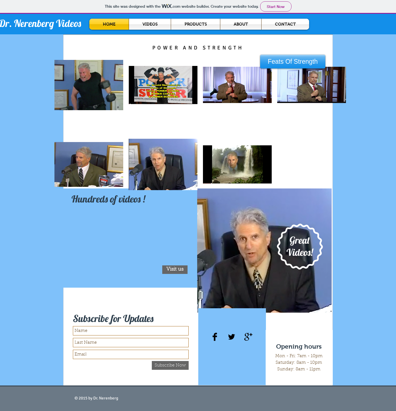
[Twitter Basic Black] (231, 337)
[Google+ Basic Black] (248, 337)
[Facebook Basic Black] (215, 337)
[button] (292, 61)
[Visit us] (175, 269)
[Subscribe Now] (170, 365)
